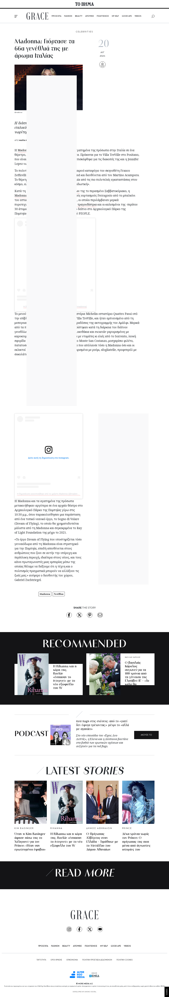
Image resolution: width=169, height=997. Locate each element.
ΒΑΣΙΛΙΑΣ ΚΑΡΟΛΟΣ (132, 657)
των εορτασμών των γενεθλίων (59, 191)
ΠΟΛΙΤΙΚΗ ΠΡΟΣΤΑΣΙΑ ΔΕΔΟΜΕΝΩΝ (97, 960)
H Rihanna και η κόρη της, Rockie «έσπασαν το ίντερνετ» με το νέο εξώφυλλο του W (65, 677)
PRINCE (127, 828)
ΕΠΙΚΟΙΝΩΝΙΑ (72, 960)
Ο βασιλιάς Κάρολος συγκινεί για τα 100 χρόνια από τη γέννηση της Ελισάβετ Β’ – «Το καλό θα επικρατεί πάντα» (137, 677)
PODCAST (31, 734)
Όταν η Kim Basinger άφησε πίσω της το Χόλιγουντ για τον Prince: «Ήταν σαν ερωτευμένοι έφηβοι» (30, 841)
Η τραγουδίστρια (85, 204)
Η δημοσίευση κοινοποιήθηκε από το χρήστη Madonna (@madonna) (55, 306)
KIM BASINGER (24, 828)
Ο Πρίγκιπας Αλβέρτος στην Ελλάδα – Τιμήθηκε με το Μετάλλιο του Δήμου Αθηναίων (102, 841)
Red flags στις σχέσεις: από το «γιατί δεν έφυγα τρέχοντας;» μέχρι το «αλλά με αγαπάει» (102, 725)
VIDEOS (138, 16)
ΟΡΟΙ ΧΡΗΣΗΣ (56, 960)
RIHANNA (57, 661)
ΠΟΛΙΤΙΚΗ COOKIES (125, 960)
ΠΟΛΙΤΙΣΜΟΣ (103, 16)
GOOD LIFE (127, 16)
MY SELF (115, 16)
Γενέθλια (58, 594)
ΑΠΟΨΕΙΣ (89, 16)
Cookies (167, 992)
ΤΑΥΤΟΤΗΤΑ (41, 960)
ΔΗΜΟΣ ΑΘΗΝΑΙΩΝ (99, 828)
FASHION (68, 16)
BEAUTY (78, 16)
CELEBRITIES (84, 32)
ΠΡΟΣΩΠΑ (56, 16)
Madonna (24, 150)
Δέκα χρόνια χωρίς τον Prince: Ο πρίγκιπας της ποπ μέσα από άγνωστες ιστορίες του (136, 841)
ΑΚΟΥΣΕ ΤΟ (146, 735)
